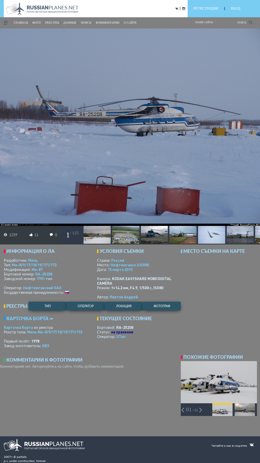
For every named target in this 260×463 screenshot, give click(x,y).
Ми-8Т (37, 269)
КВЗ (45, 345)
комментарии (107, 22)
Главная (21, 22)
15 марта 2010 (120, 269)
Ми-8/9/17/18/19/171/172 (34, 265)
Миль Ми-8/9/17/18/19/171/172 (54, 332)
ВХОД (235, 8)
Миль (33, 260)
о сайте (130, 22)
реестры (52, 22)
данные (69, 22)
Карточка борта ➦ (29, 318)
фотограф (162, 306)
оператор (86, 306)
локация (124, 306)
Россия (117, 260)
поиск (86, 22)
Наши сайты (204, 22)
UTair (121, 336)
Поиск (244, 22)
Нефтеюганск (130, 265)
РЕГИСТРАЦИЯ (205, 8)
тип (49, 278)
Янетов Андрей (124, 297)
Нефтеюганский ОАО (42, 287)
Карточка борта (18, 327)
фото (36, 22)
